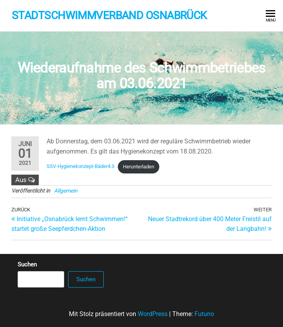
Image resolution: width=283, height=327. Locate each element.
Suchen (27, 264)
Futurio (204, 314)
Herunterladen (138, 167)
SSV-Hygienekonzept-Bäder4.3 (80, 167)
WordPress (153, 314)
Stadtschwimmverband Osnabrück (109, 15)
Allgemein (66, 191)
